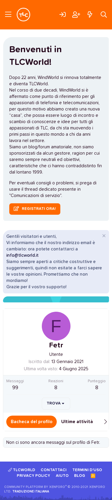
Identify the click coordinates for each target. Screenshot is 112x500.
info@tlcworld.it (22, 255)
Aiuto (62, 476)
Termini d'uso (87, 470)
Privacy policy (33, 476)
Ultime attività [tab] (77, 422)
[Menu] (8, 14)
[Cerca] (104, 15)
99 (15, 387)
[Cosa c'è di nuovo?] (90, 15)
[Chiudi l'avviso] (103, 236)
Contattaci (54, 470)
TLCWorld (21, 470)
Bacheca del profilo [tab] (31, 422)
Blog (79, 476)
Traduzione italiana (30, 491)
